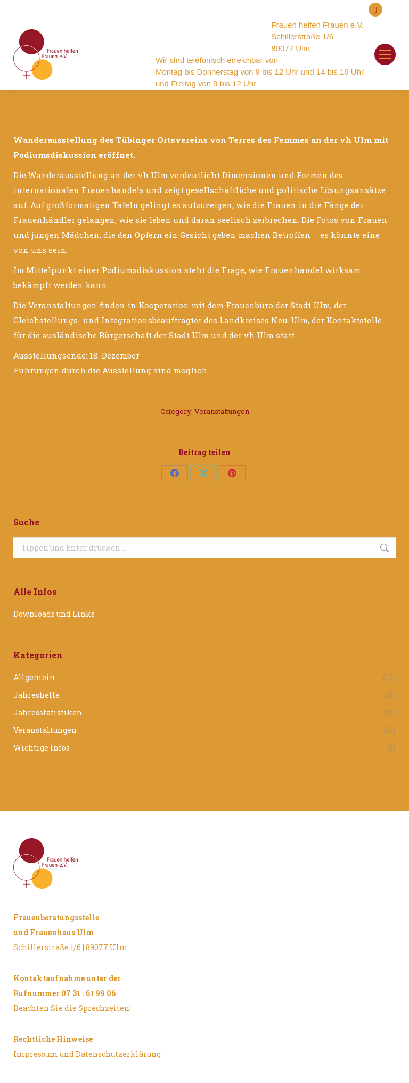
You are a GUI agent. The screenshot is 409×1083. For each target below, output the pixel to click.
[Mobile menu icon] (385, 54)
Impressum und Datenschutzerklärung (87, 1054)
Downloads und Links (54, 614)
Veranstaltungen (221, 411)
